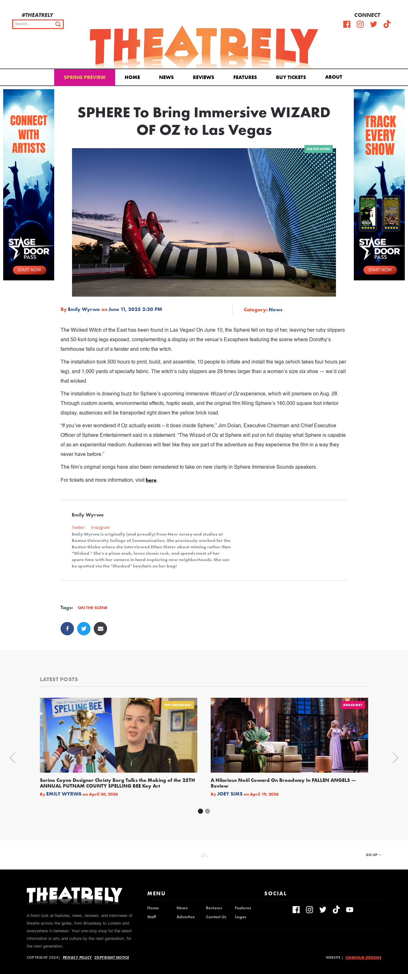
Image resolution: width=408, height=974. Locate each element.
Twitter (78, 527)
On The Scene (318, 149)
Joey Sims (230, 794)
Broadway (352, 705)
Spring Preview (85, 77)
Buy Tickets (291, 77)
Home (132, 77)
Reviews (203, 77)
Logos (240, 917)
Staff (151, 917)
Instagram (100, 527)
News (166, 77)
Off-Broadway (178, 705)
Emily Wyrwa (84, 309)
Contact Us (216, 917)
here (151, 480)
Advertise (186, 917)
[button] (335, 76)
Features (245, 77)
